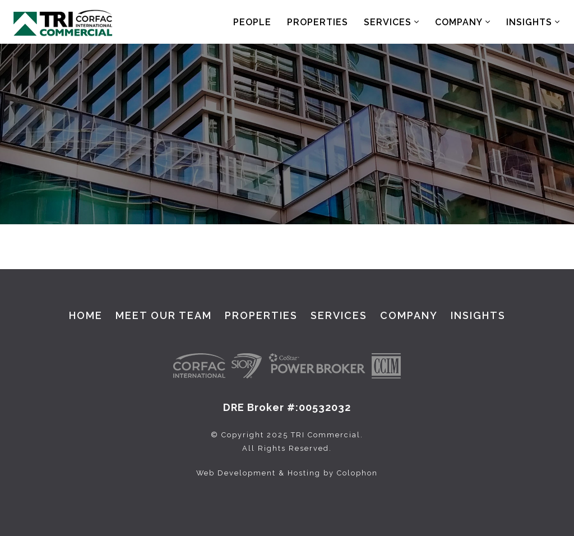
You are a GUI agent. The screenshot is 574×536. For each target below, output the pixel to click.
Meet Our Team (163, 315)
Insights (533, 22)
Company (462, 22)
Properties (317, 22)
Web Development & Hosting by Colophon (287, 473)
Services (391, 22)
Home (86, 315)
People (252, 22)
